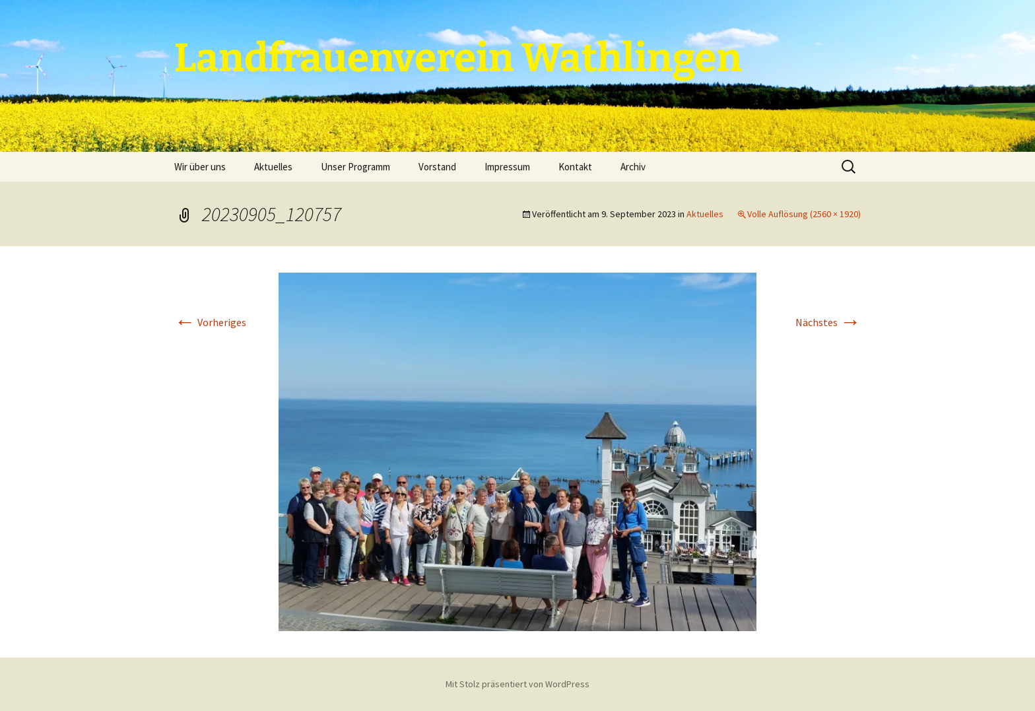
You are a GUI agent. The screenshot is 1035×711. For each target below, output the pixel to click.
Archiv (633, 166)
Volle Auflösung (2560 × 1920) (804, 214)
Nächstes (828, 322)
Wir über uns (200, 166)
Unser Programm (355, 166)
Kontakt (575, 166)
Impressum (507, 166)
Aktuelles (273, 166)
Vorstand (437, 166)
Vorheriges (210, 322)
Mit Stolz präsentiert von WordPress (517, 684)
